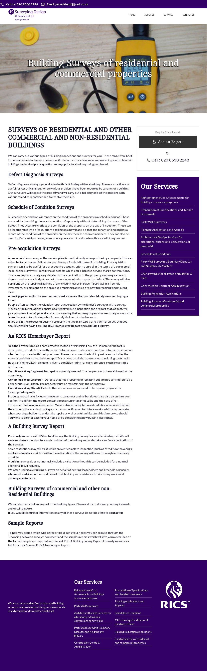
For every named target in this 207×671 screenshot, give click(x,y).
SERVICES (168, 15)
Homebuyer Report (57, 545)
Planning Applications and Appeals (162, 229)
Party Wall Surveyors (154, 222)
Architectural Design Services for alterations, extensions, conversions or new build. (165, 242)
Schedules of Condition (156, 254)
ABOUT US (149, 15)
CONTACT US (188, 15)
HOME (132, 15)
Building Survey (82, 541)
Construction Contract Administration (165, 285)
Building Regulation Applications (161, 293)
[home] (28, 14)
